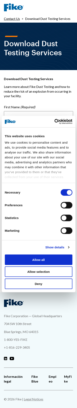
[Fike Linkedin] (5, 358)
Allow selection (38, 271)
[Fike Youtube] (12, 358)
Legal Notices (33, 399)
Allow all (38, 259)
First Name (12, 107)
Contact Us (12, 19)
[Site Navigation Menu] (70, 7)
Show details (54, 247)
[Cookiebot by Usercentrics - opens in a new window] (54, 121)
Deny (38, 283)
